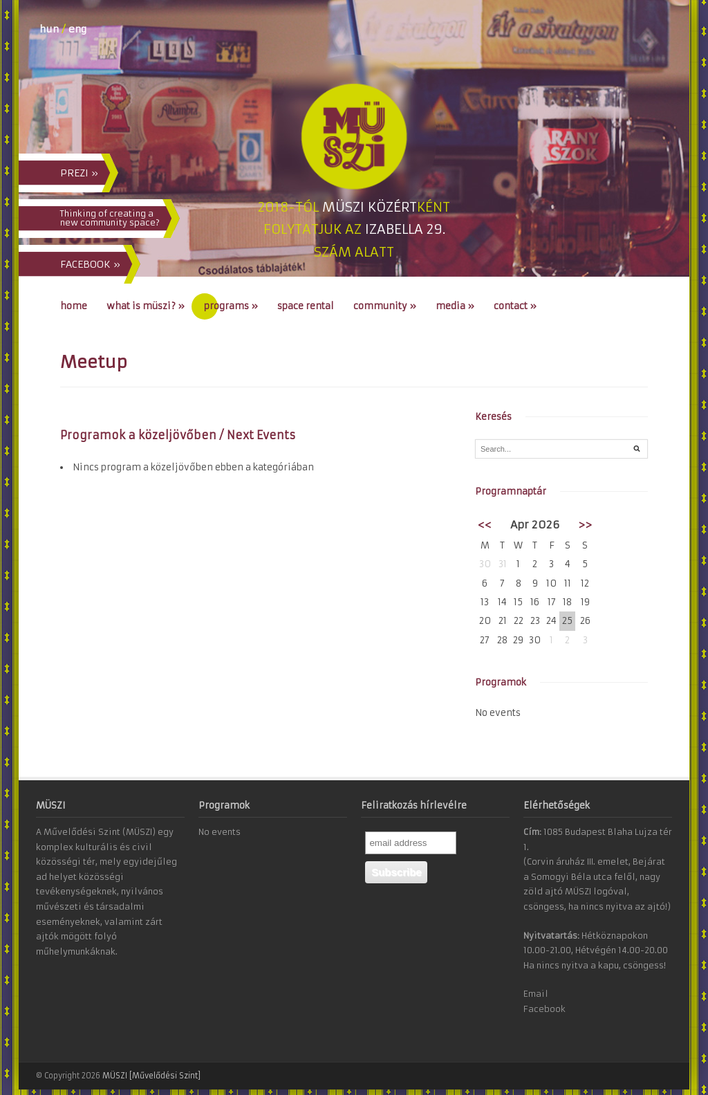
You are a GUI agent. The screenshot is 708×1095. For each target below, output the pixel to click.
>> (585, 524)
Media (455, 306)
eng (77, 29)
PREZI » (79, 173)
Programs (231, 306)
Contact (515, 306)
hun (49, 29)
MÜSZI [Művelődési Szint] (151, 1075)
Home (73, 306)
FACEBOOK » (90, 264)
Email (535, 993)
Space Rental (305, 306)
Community (384, 306)
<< (485, 524)
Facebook (544, 1009)
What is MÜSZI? (145, 306)
